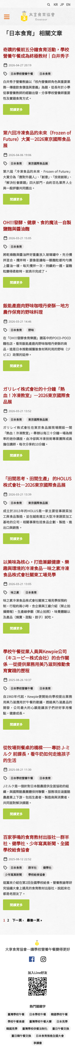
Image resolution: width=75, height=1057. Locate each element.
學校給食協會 (36, 875)
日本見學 (62, 1021)
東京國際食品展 (38, 163)
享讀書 (37, 1043)
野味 (31, 330)
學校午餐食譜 (16, 1021)
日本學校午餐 (37, 1014)
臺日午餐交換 (60, 1029)
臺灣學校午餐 (16, 1014)
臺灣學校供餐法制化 (34, 1029)
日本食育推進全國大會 (50, 1036)
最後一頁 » (34, 920)
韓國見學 (11, 1029)
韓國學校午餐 (59, 1014)
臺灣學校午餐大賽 (40, 1021)
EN (68, 4)
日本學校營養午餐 (22, 74)
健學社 (47, 868)
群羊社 (32, 868)
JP (62, 4)
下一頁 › (18, 920)
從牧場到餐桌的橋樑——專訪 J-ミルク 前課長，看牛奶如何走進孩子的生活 (36, 753)
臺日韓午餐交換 (21, 1036)
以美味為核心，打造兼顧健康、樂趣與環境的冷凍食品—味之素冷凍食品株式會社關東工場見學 (36, 568)
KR (56, 4)
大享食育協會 (32, 960)
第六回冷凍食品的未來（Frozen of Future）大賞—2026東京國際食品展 (37, 138)
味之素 (15, 592)
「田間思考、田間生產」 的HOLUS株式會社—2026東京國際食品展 (37, 481)
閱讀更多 (19, 111)
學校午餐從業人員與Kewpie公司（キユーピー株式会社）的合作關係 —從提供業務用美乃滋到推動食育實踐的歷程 (36, 661)
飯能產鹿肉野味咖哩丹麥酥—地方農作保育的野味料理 (36, 308)
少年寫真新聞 (13, 875)
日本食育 (45, 74)
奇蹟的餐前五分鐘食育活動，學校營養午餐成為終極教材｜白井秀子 (36, 52)
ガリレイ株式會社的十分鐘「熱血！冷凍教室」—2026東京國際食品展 (36, 395)
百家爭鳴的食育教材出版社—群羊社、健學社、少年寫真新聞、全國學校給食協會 (36, 843)
